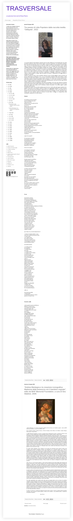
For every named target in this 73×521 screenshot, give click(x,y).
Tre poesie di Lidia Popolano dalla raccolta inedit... (14, 105)
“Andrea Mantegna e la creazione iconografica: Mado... (14, 109)
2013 (9, 136)
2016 (9, 131)
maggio (10, 112)
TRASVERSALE (29, 8)
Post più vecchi (63, 503)
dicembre (11, 93)
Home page (8, 20)
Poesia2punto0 (10, 156)
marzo (10, 116)
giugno (10, 102)
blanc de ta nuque (11, 160)
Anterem (9, 166)
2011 (9, 140)
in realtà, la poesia (11, 149)
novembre (11, 95)
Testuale (9, 151)
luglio (10, 100)
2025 (9, 86)
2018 (9, 127)
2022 (9, 91)
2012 (9, 138)
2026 (9, 84)
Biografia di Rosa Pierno (19, 20)
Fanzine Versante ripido (12, 147)
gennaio (10, 120)
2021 (9, 122)
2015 (9, 133)
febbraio (10, 118)
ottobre (10, 97)
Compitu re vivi (10, 164)
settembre (11, 98)
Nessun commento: (38, 380)
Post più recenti (28, 503)
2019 (9, 125)
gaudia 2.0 (9, 163)
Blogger (42, 514)
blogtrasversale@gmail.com (12, 176)
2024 (9, 88)
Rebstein (9, 161)
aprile (10, 114)
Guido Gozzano (10, 146)
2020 (9, 124)
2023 (9, 90)
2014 (9, 135)
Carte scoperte (10, 158)
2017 (9, 129)
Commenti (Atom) (32, 505)
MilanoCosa (9, 152)
